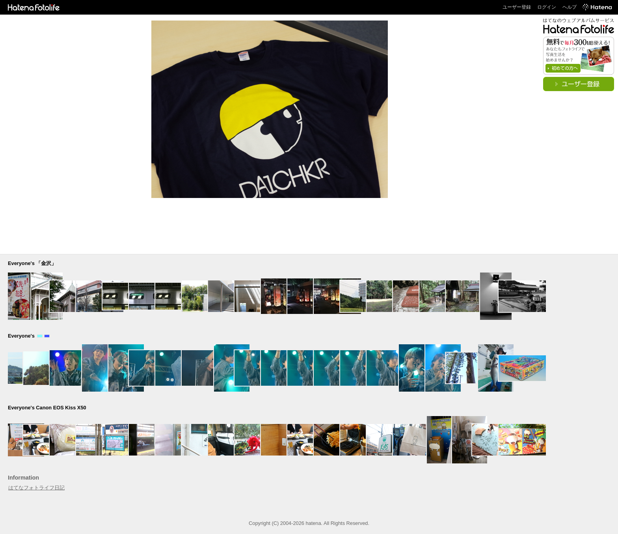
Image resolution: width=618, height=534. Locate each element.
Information (23, 477)
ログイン (546, 7)
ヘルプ (569, 7)
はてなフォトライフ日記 (36, 488)
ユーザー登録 (517, 7)
